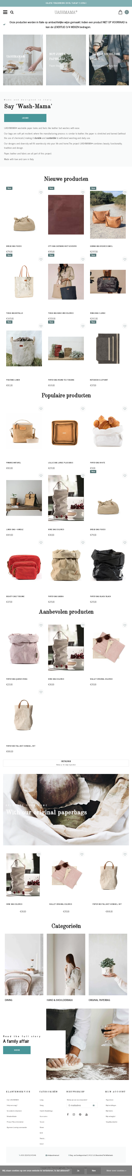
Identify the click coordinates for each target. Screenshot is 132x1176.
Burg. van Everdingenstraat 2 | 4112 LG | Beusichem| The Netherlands (91, 1155)
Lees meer (25, 118)
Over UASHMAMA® (13, 1099)
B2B (41, 1132)
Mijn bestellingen (111, 1105)
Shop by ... (43, 1138)
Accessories (43, 1116)
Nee (94, 1170)
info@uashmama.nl (52, 1155)
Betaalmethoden (11, 1116)
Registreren (109, 1099)
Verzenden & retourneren (14, 1110)
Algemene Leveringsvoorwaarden (17, 1127)
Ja (78, 1170)
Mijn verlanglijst (110, 1116)
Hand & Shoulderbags (46, 1110)
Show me (17, 1050)
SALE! (41, 1143)
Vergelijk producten (111, 1121)
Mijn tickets (109, 1110)
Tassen (42, 1121)
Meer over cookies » (116, 1170)
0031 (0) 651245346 (27, 1155)
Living (41, 1099)
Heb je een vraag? (12, 1105)
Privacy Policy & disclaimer (15, 1121)
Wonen (42, 1127)
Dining (42, 1105)
